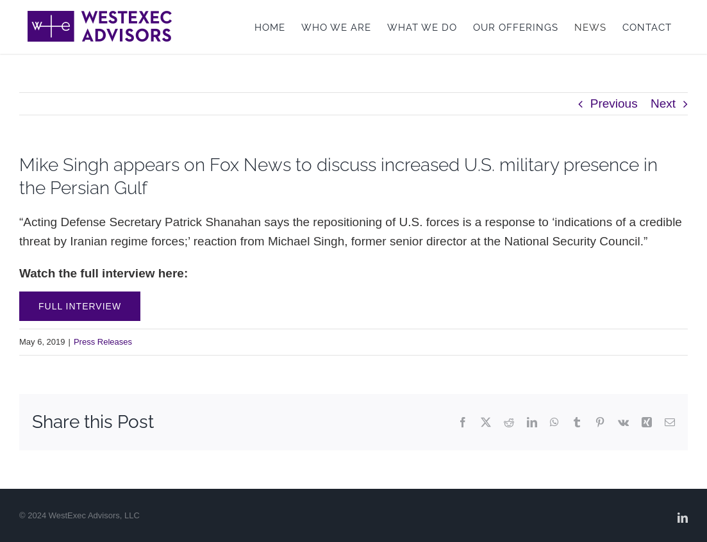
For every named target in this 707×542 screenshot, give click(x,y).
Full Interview (79, 306)
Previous (614, 103)
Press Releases (103, 342)
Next (663, 103)
